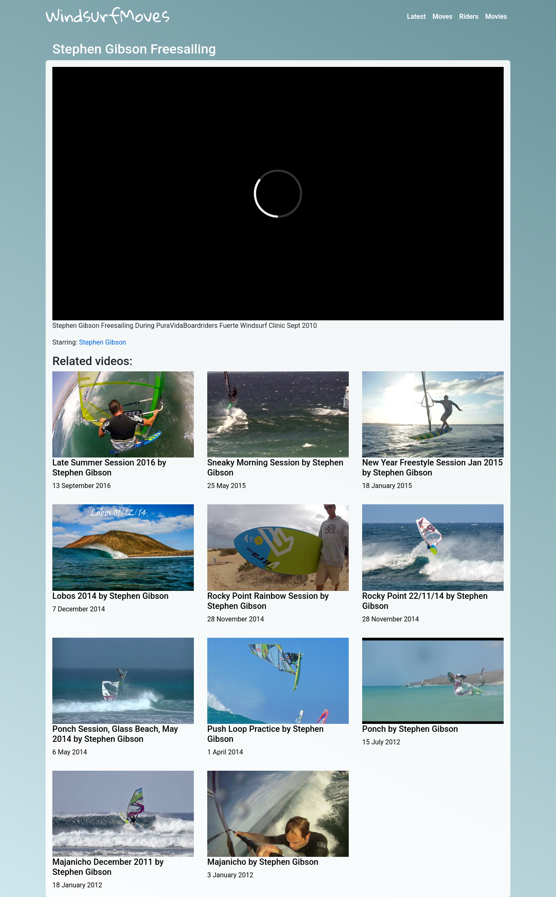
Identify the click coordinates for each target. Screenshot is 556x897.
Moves (442, 16)
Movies (496, 16)
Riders (469, 16)
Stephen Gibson (102, 342)
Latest (416, 16)
